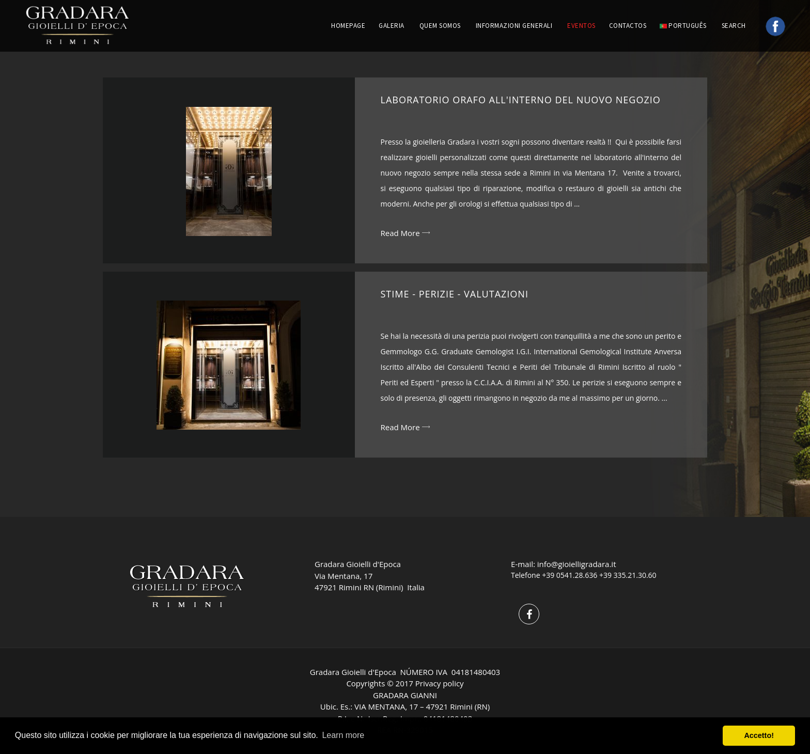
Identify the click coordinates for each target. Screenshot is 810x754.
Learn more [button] (343, 735)
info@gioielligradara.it (576, 564)
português (683, 25)
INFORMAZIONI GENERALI (514, 25)
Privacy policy (439, 683)
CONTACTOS (628, 25)
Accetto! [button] (759, 735)
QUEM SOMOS (440, 25)
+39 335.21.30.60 (628, 575)
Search (735, 25)
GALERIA (391, 25)
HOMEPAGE (348, 25)
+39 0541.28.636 (569, 575)
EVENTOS (581, 25)
